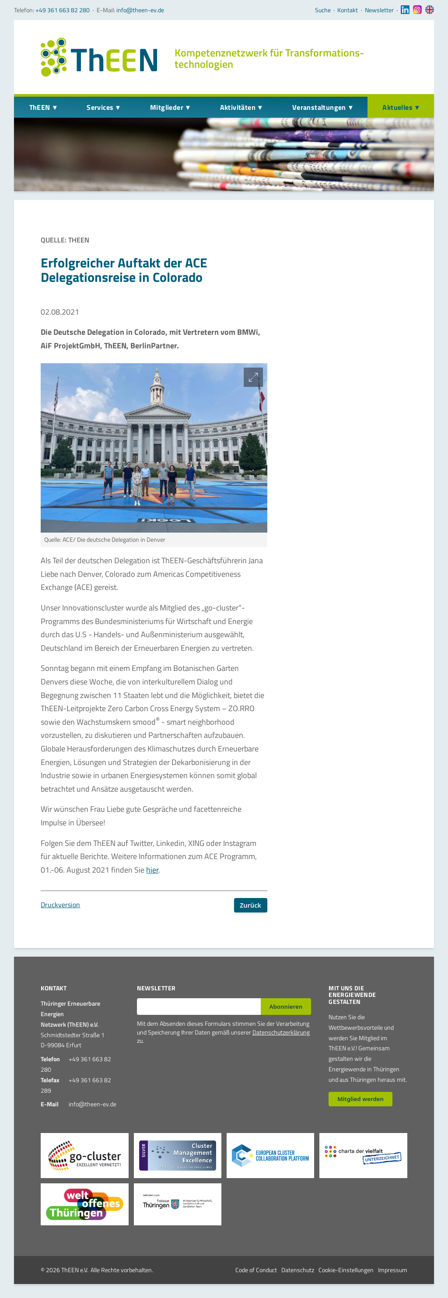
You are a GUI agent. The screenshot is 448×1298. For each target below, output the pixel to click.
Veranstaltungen (319, 107)
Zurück (250, 905)
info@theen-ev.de (140, 9)
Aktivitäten (238, 107)
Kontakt (347, 10)
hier (152, 870)
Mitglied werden (360, 1099)
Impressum (392, 1269)
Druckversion (60, 904)
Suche (323, 10)
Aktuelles (397, 107)
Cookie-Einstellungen (346, 1269)
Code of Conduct (256, 1269)
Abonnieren (286, 1006)
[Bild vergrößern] (253, 377)
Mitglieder (166, 107)
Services (100, 107)
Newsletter (379, 10)
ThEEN (39, 107)
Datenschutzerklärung (281, 1032)
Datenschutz (297, 1269)
